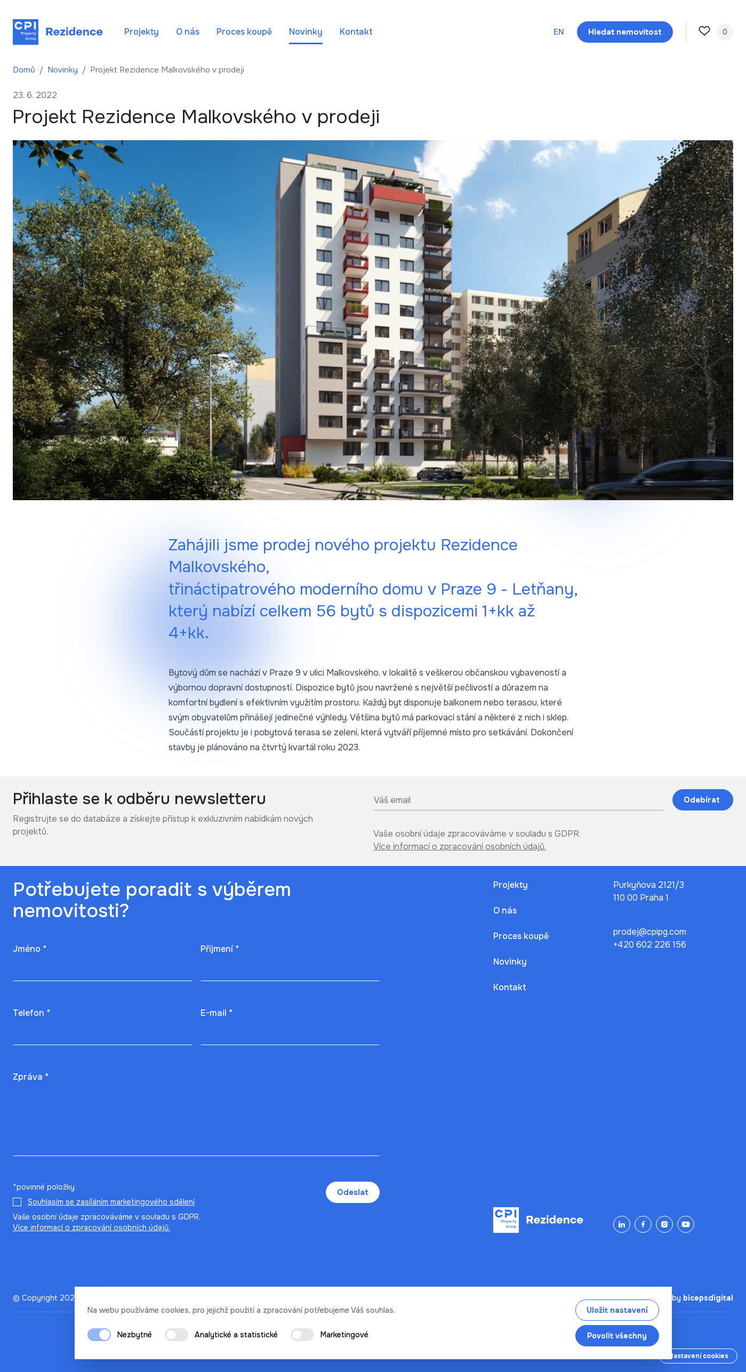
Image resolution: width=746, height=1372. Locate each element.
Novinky (306, 31)
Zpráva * (31, 1076)
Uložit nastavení (617, 1310)
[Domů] (58, 32)
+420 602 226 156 (649, 944)
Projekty (141, 31)
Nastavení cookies (698, 1356)
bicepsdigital (708, 1298)
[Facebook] (643, 1224)
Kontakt (356, 31)
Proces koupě (244, 31)
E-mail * (216, 1012)
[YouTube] (685, 1224)
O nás (187, 31)
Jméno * (29, 948)
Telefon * (31, 1012)
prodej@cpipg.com (649, 931)
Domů (25, 70)
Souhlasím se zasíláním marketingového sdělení (111, 1202)
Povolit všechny (617, 1336)
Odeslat (352, 1192)
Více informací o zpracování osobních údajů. (459, 846)
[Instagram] (664, 1224)
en (559, 32)
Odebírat (703, 800)
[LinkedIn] (621, 1224)
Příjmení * (219, 948)
